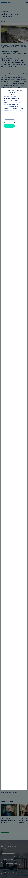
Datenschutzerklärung (13, 114)
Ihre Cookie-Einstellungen (13, 90)
